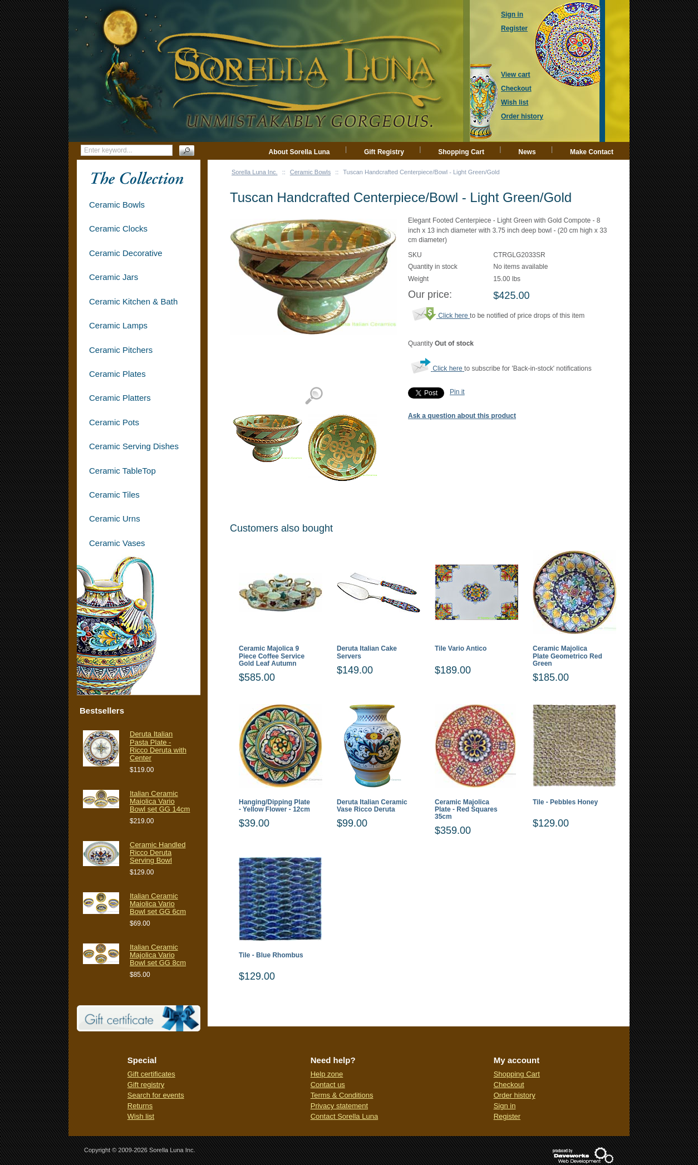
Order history (514, 1095)
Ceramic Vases (117, 543)
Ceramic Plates (117, 373)
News (526, 152)
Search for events (155, 1095)
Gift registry (145, 1084)
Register (507, 1116)
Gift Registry (384, 152)
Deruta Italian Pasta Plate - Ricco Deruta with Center (158, 746)
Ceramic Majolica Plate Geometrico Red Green (567, 656)
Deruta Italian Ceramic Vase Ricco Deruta (372, 806)
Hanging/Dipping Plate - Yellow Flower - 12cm (274, 806)
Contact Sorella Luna (344, 1116)
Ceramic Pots (114, 422)
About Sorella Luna (299, 152)
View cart (515, 74)
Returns (140, 1106)
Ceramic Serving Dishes (134, 446)
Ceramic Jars (113, 277)
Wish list (140, 1116)
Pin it (457, 392)
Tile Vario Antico (460, 648)
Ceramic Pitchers (121, 350)
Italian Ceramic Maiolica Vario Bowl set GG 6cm (158, 904)
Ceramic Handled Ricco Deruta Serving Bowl (157, 852)
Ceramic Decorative (126, 253)
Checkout (509, 1084)
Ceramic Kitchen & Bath (133, 301)
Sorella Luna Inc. (255, 172)
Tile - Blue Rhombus (271, 955)
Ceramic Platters (120, 397)
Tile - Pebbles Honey (565, 802)
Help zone (327, 1074)
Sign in (505, 1106)
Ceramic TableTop (122, 470)
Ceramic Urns (114, 518)
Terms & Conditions (342, 1095)
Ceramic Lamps (118, 325)
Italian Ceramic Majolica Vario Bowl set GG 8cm (158, 955)
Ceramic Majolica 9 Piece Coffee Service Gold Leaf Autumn (271, 656)
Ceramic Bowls (310, 172)
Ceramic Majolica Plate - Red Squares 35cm (466, 809)
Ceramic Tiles (114, 494)
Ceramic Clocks (118, 228)
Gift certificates (151, 1074)
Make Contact (591, 152)
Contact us (328, 1084)
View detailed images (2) (313, 396)
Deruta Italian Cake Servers (367, 652)
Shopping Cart (461, 152)
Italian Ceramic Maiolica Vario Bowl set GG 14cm (160, 801)
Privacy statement (339, 1106)
